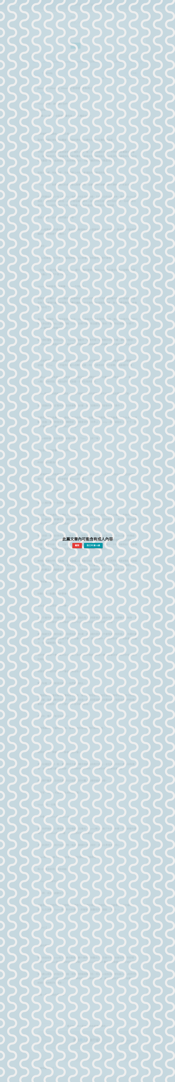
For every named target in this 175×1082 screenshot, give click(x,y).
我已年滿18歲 (93, 545)
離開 (77, 545)
